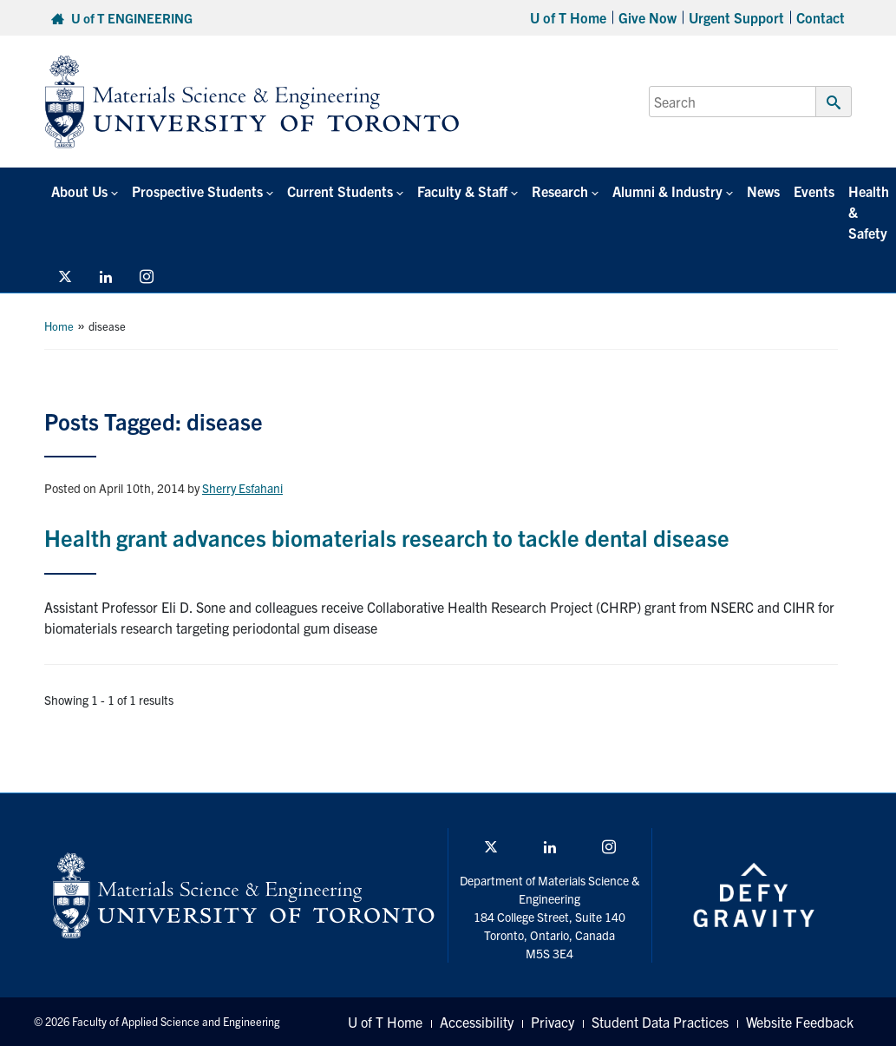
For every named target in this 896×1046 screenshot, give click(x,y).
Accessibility (476, 1021)
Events (814, 191)
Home (59, 326)
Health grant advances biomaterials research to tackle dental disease (386, 537)
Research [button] (560, 191)
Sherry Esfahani (242, 488)
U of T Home (568, 17)
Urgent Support (736, 17)
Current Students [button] (340, 191)
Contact (820, 17)
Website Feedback (799, 1021)
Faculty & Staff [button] (462, 191)
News (763, 191)
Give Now (647, 17)
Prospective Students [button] (197, 191)
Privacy (552, 1021)
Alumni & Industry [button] (667, 191)
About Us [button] (79, 191)
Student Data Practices (660, 1021)
